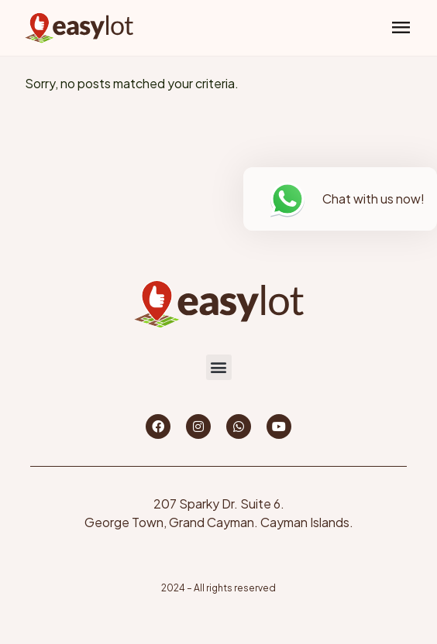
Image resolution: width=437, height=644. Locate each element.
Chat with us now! (373, 198)
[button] (400, 28)
